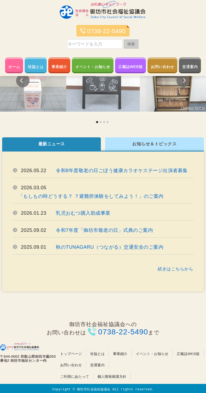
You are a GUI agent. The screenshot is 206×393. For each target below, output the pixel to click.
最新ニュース (51, 144)
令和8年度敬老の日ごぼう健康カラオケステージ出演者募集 (122, 170)
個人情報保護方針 (111, 377)
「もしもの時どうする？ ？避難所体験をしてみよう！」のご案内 (91, 196)
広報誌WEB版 (130, 67)
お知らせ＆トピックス (154, 144)
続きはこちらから (175, 269)
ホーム (14, 67)
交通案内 (190, 67)
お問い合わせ (162, 67)
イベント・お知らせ (92, 67)
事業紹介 (59, 67)
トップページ (71, 354)
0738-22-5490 (106, 31)
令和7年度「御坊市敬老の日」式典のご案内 (104, 230)
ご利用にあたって (74, 377)
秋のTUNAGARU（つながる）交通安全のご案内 (109, 247)
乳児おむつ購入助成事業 (83, 213)
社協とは (35, 67)
